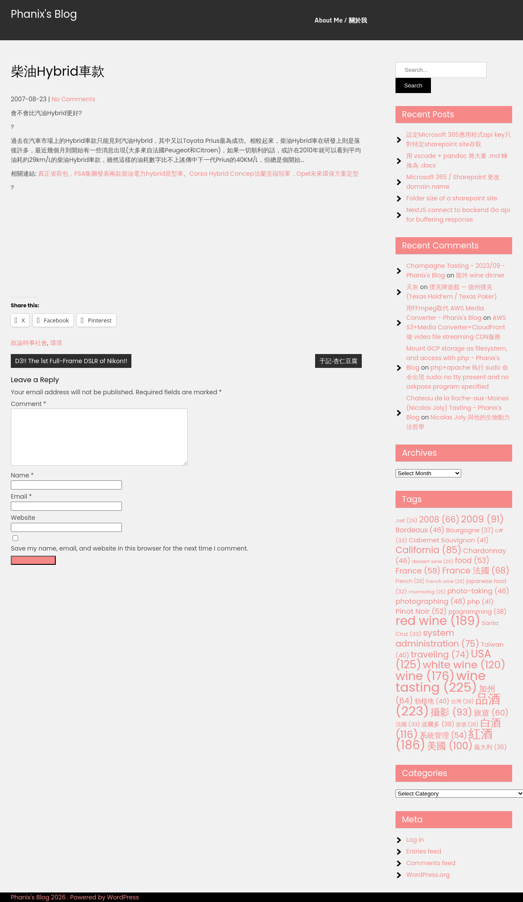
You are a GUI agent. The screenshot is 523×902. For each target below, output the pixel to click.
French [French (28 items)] (409, 581)
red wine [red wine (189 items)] (437, 620)
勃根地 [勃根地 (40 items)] (432, 701)
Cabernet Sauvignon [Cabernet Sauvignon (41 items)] (448, 539)
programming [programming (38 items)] (478, 611)
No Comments (73, 99)
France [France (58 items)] (417, 570)
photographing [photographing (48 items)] (430, 601)
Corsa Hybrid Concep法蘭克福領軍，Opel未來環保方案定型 (274, 173)
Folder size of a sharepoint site (451, 198)
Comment (28, 403)
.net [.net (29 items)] (406, 520)
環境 (56, 342)
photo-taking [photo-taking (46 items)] (478, 591)
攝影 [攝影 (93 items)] (451, 712)
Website (23, 528)
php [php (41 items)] (480, 601)
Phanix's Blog (44, 14)
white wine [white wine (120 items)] (464, 664)
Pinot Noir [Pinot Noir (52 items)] (421, 611)
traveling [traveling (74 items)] (440, 654)
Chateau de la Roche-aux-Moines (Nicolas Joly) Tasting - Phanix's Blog (457, 408)
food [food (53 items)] (472, 560)
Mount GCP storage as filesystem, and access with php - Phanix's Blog (456, 358)
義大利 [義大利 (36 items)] (490, 747)
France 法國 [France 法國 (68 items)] (476, 571)
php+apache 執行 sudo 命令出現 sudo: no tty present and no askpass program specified (457, 377)
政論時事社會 (29, 342)
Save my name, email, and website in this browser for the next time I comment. (129, 558)
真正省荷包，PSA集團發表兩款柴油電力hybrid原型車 (110, 173)
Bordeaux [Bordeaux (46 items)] (419, 530)
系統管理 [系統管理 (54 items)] (443, 735)
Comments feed (431, 863)
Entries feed (423, 851)
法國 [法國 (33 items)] (407, 724)
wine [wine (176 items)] (425, 675)
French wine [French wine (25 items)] (445, 581)
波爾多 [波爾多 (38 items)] (437, 724)
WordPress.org (428, 874)
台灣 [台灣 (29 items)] (462, 701)
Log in (415, 839)
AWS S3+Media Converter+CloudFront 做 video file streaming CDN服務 (456, 327)
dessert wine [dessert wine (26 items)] (432, 561)
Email (21, 507)
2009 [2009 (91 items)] (482, 519)
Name (22, 485)
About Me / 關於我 (341, 20)
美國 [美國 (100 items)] (450, 746)
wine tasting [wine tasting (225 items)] (440, 681)
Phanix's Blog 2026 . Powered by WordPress (75, 897)
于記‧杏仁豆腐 (338, 361)
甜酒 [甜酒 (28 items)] (467, 724)
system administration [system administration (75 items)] (437, 638)
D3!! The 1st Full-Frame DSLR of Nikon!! (71, 361)
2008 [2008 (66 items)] (439, 519)
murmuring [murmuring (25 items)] (427, 592)
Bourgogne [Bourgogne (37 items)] (470, 530)
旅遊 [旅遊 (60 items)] (491, 712)
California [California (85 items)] (428, 550)
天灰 (412, 287)
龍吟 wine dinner (480, 275)
